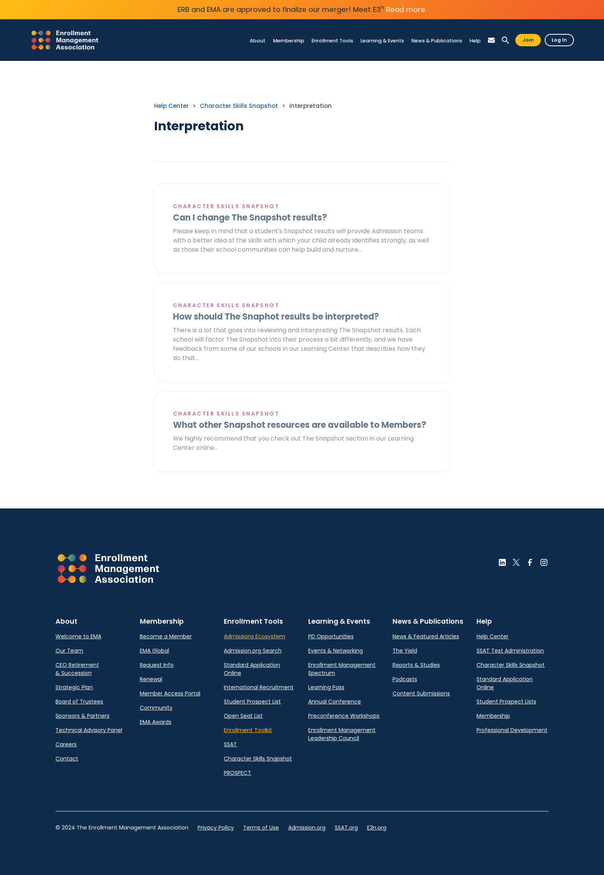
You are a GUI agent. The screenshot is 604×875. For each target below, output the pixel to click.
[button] (491, 40)
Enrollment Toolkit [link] (248, 730)
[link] (65, 40)
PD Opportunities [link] (331, 636)
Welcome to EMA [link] (78, 636)
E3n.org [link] (376, 827)
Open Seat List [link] (243, 716)
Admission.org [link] (306, 827)
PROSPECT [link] (237, 773)
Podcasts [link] (405, 679)
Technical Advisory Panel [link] (88, 730)
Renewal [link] (151, 679)
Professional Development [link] (511, 730)
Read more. (406, 9)
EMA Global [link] (154, 651)
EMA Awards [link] (155, 722)
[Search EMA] (505, 40)
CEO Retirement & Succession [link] (77, 669)
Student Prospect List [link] (252, 701)
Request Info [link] (157, 665)
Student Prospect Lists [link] (506, 701)
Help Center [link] (171, 106)
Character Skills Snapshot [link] (239, 106)
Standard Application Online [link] (252, 669)
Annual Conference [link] (334, 701)
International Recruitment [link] (259, 687)
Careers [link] (66, 744)
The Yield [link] (405, 651)
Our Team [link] (69, 651)
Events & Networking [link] (335, 651)
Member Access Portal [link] (170, 693)
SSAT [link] (230, 744)
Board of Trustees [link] (79, 701)
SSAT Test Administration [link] (510, 651)
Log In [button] (559, 40)
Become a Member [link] (166, 636)
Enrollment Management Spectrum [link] (342, 669)
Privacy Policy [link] (216, 827)
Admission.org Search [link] (253, 651)
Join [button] (528, 40)
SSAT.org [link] (346, 827)
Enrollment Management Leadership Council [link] (342, 734)
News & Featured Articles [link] (426, 636)
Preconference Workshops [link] (343, 716)
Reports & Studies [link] (416, 665)
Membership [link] (493, 716)
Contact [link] (66, 758)
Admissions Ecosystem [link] (254, 636)
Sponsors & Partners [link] (82, 716)
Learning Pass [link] (326, 687)
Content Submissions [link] (421, 693)
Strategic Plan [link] (74, 687)
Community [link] (156, 708)
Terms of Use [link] (261, 827)
